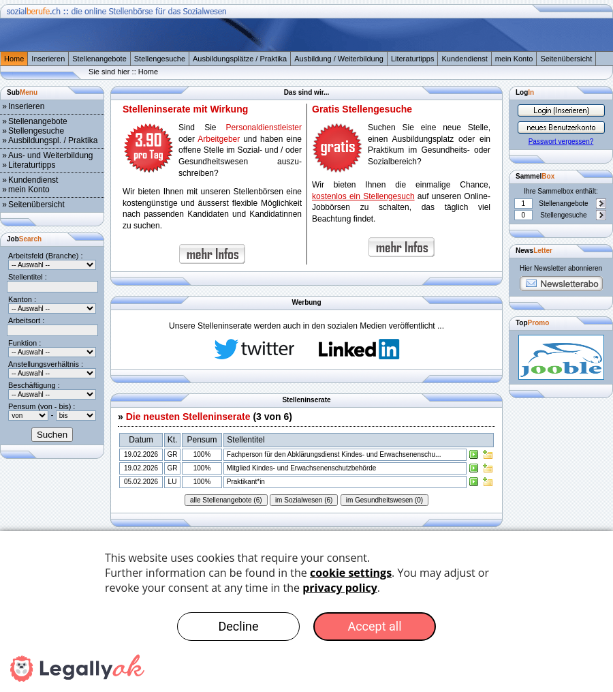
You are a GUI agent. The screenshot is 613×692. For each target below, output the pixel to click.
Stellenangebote (99, 59)
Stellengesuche (159, 59)
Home (14, 59)
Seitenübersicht (566, 59)
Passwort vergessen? (561, 141)
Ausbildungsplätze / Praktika (240, 59)
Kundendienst (464, 59)
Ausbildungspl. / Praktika (52, 140)
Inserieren (48, 59)
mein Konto (514, 59)
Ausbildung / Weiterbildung (338, 59)
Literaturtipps (413, 59)
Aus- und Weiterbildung (50, 155)
